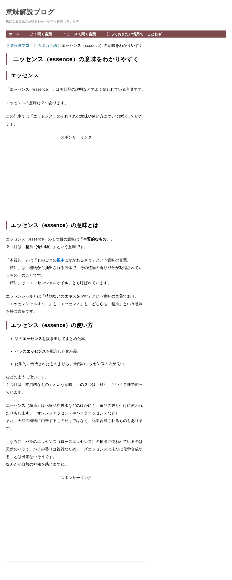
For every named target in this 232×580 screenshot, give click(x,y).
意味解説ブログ (30, 12)
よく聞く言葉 (41, 34)
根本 (60, 260)
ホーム (13, 34)
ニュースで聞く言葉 (79, 34)
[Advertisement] (76, 181)
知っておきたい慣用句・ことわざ (134, 34)
